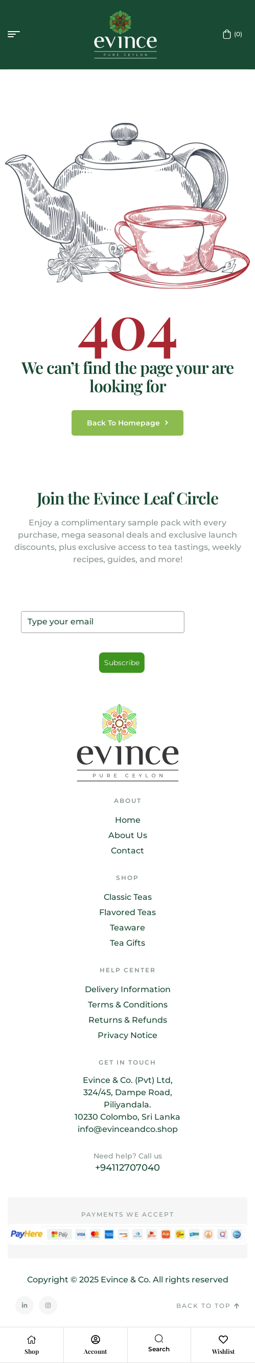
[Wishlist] (223, 1339)
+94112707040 (127, 1167)
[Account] (95, 1339)
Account (95, 1351)
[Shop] (31, 1339)
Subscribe (121, 663)
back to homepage (127, 422)
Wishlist (223, 1351)
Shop (32, 1351)
